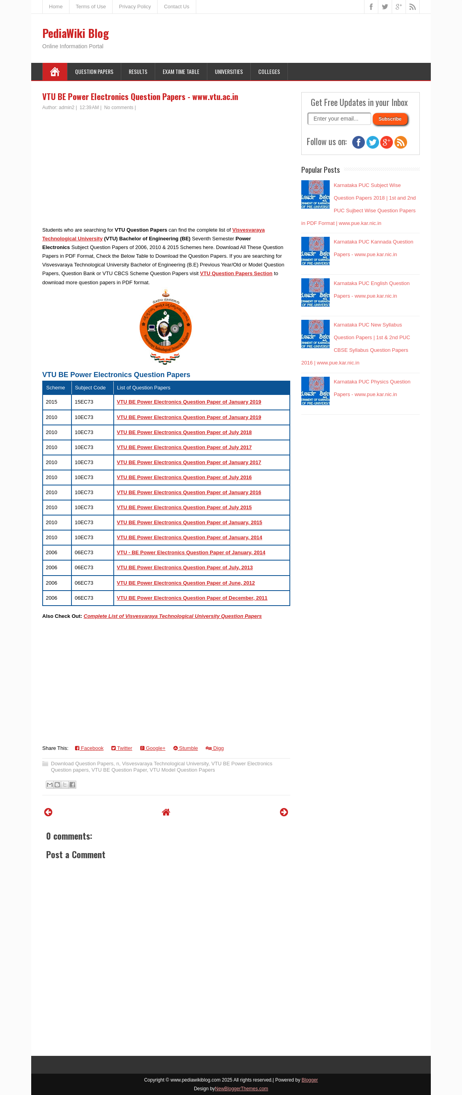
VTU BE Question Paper (119, 770)
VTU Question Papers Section (236, 273)
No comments (118, 107)
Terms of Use (91, 6)
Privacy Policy (135, 6)
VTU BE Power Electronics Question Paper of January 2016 (189, 492)
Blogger (310, 1080)
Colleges (269, 71)
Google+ (152, 748)
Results (138, 71)
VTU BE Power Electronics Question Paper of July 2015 (184, 507)
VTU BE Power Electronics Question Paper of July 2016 (184, 477)
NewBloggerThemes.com (241, 1088)
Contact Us (176, 6)
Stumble (185, 748)
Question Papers (94, 71)
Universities (229, 71)
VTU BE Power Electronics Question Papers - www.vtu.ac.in (140, 96)
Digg (214, 748)
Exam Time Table (181, 71)
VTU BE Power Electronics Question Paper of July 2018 (184, 432)
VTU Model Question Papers (182, 770)
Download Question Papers (82, 763)
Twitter (121, 748)
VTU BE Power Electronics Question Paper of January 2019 (189, 402)
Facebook (89, 748)
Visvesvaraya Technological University (165, 763)
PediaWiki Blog (75, 33)
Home (56, 6)
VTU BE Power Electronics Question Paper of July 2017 (184, 447)
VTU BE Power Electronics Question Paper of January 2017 (189, 462)
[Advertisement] (166, 170)
